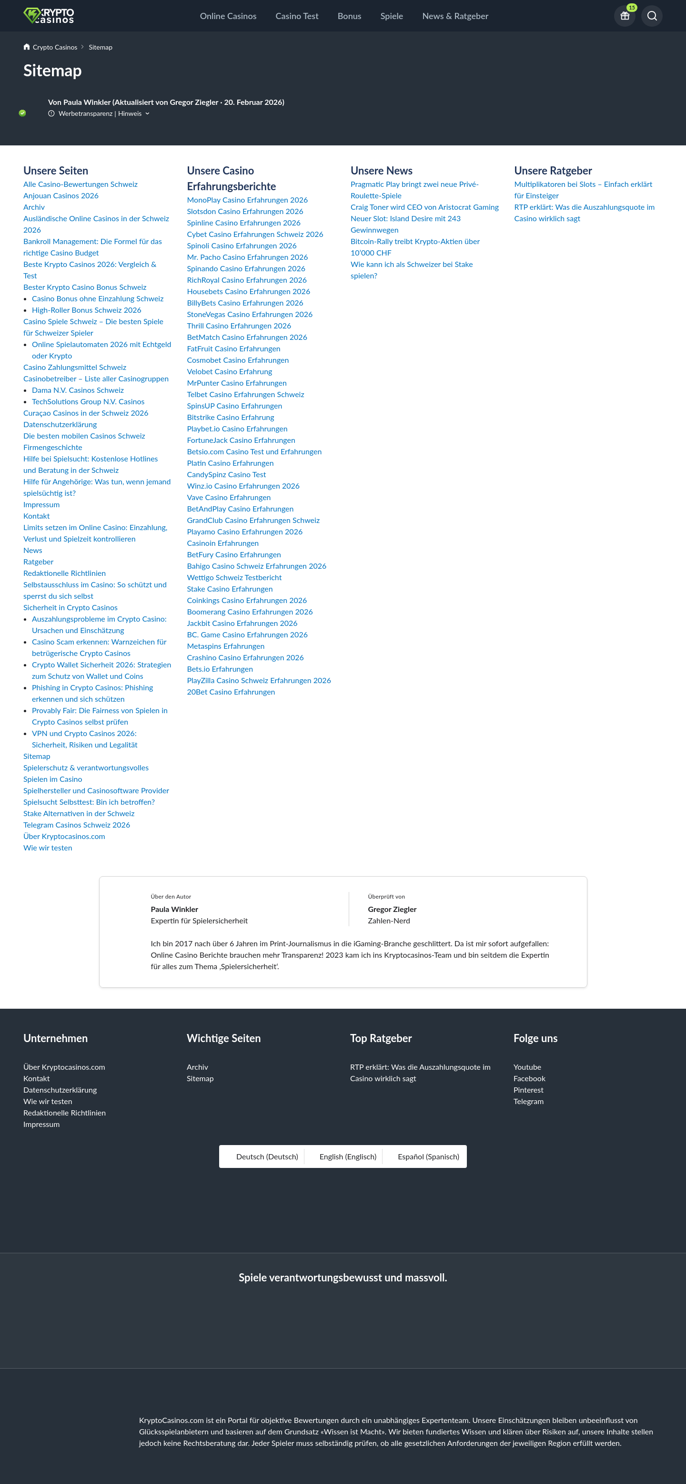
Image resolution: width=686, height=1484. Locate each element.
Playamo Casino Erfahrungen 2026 (245, 531)
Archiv (34, 206)
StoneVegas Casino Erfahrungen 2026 (250, 313)
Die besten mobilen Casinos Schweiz (84, 435)
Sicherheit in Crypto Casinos (70, 607)
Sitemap (36, 755)
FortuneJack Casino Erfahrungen (241, 439)
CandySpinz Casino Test (226, 474)
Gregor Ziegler (392, 908)
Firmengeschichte (52, 446)
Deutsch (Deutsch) (262, 1156)
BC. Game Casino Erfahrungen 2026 (247, 634)
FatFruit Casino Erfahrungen (234, 348)
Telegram (529, 1100)
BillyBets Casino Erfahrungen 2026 (245, 302)
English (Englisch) (343, 1156)
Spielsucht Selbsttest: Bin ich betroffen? (89, 801)
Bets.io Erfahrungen (220, 668)
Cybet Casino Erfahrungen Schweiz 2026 (255, 233)
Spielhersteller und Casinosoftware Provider (96, 790)
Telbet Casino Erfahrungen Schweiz (245, 394)
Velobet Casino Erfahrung (229, 371)
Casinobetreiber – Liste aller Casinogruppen (96, 378)
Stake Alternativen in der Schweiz (78, 813)
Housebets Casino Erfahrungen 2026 (249, 291)
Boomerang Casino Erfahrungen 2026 (250, 611)
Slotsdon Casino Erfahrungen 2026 (245, 210)
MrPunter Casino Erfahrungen (237, 382)
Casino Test (297, 15)
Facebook (529, 1078)
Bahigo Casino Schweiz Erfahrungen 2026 (257, 565)
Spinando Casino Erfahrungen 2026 (246, 268)
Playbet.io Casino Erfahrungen (237, 428)
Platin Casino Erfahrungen (230, 462)
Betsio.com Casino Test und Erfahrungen (254, 451)
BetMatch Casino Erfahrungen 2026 (247, 336)
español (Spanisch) (423, 1156)
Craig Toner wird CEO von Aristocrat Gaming (425, 206)
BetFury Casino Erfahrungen (234, 554)
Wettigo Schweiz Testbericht (234, 577)
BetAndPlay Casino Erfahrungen (240, 508)
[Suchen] (652, 16)
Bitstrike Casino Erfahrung (230, 416)
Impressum (41, 504)
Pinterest (529, 1089)
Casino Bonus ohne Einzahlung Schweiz (97, 298)
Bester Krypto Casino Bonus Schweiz (85, 286)
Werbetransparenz (80, 113)
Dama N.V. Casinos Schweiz (78, 389)
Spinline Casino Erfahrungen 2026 (244, 222)
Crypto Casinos (55, 47)
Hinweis (129, 113)
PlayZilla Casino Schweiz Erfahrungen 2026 (259, 680)
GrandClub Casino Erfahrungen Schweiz (253, 519)
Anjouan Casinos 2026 (61, 195)
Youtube (527, 1066)
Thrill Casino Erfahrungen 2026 (239, 325)
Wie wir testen (47, 847)
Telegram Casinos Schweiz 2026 (76, 824)
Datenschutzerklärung (60, 424)
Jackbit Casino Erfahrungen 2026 (242, 622)
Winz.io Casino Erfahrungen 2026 (243, 485)
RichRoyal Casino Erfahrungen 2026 (247, 279)
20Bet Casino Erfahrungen (231, 691)
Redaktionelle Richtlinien (64, 572)
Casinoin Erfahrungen (223, 542)
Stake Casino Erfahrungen (230, 588)
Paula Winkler (175, 908)
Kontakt (36, 515)
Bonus (350, 15)
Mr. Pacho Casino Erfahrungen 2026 (247, 256)
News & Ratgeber (455, 15)
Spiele (392, 15)
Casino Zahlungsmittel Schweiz (74, 366)
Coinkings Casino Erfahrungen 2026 (247, 599)
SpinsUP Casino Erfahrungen (234, 405)
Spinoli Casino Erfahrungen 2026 (242, 245)
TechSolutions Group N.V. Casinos (88, 401)
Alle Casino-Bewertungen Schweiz (80, 183)
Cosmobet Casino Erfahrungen (238, 359)
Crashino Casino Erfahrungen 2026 (245, 657)
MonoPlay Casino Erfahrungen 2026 (247, 199)
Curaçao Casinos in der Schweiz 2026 (86, 412)
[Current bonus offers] (625, 16)
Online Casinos (228, 15)
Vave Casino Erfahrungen (229, 496)
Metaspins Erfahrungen (226, 645)
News (32, 549)
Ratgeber (38, 561)
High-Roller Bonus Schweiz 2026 (86, 309)
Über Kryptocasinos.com (64, 835)
